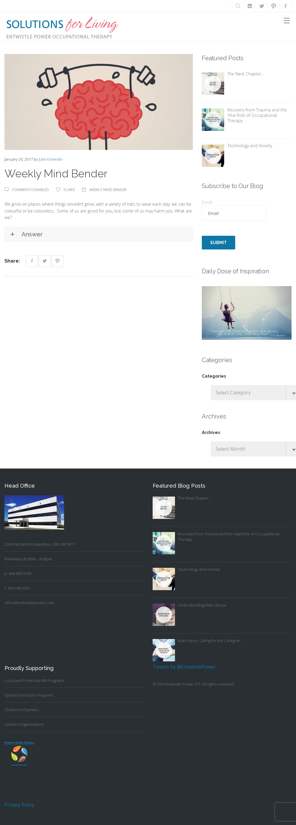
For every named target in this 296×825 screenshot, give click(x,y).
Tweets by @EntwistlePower (184, 666)
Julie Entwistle (51, 159)
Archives (211, 432)
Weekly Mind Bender (108, 189)
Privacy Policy (19, 804)
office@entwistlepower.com (29, 602)
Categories (214, 376)
